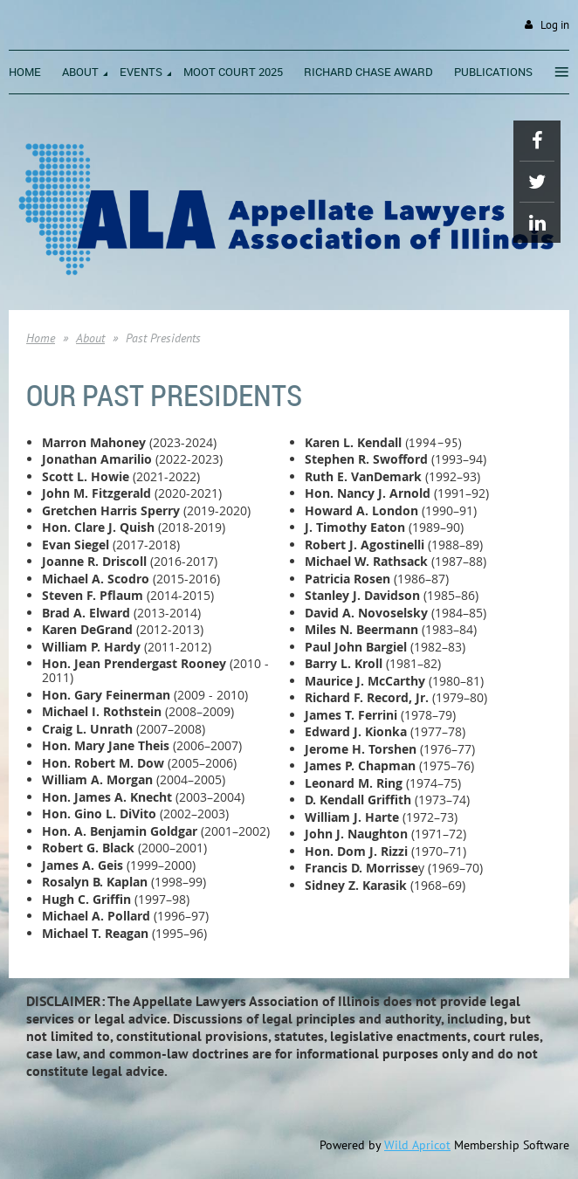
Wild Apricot (417, 1145)
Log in (554, 24)
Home (40, 338)
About (90, 338)
